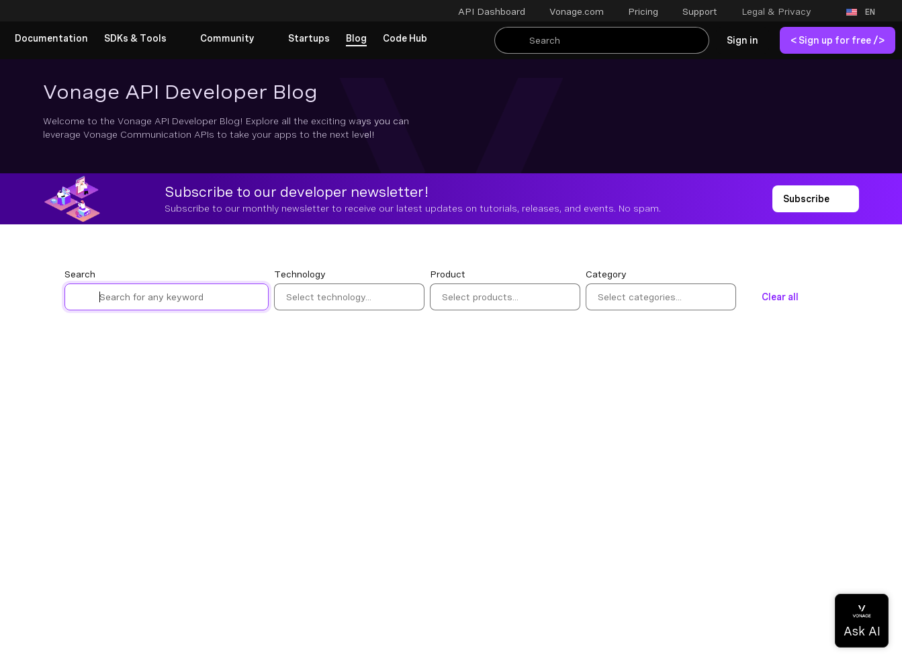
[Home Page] (91, 12)
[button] (785, 11)
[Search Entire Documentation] (601, 40)
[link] (51, 38)
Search (79, 274)
